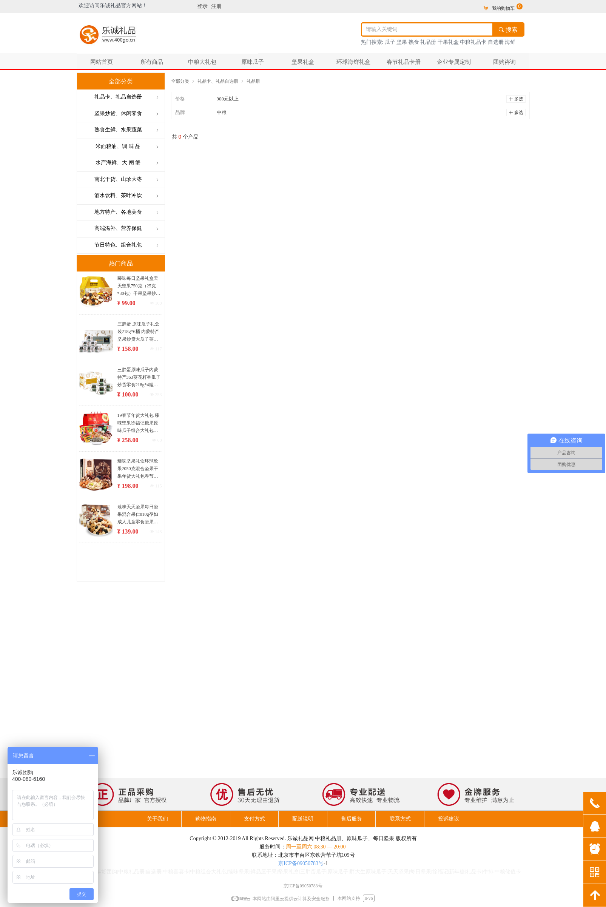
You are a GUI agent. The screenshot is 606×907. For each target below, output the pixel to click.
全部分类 (180, 81)
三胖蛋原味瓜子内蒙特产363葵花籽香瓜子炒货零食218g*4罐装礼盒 (138, 378)
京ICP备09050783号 (301, 863)
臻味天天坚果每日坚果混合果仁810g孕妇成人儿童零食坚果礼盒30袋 (137, 515)
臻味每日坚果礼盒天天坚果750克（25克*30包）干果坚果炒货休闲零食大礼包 (138, 286)
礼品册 (253, 81)
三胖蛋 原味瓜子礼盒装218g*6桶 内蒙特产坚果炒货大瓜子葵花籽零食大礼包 (138, 332)
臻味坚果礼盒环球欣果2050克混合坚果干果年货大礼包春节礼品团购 (137, 469)
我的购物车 (503, 8)
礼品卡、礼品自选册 (217, 81)
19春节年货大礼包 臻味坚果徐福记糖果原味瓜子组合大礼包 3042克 (138, 423)
